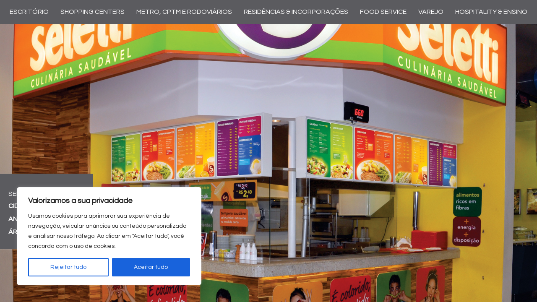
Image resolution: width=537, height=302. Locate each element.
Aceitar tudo (151, 267)
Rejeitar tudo (68, 267)
